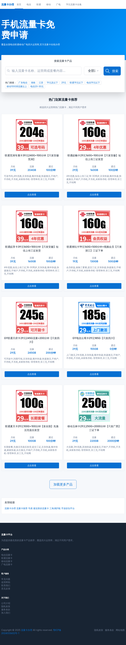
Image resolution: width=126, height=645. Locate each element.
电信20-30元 (37, 86)
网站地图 (120, 630)
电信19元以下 (93, 82)
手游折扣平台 (68, 508)
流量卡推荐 (22, 508)
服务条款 (5, 609)
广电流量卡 (6, 564)
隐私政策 (5, 606)
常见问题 (5, 579)
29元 (63, 82)
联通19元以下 (76, 82)
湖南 (33, 82)
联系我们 (5, 585)
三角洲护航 (55, 508)
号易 (30, 508)
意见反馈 (5, 588)
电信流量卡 (6, 554)
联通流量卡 (6, 558)
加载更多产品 (63, 484)
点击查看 (31, 194)
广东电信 (22, 82)
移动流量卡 (6, 561)
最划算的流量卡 (41, 508)
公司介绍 (5, 603)
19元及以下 (52, 82)
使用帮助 (5, 582)
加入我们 (5, 612)
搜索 (111, 71)
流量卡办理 (10, 508)
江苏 (41, 82)
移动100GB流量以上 (17, 86)
